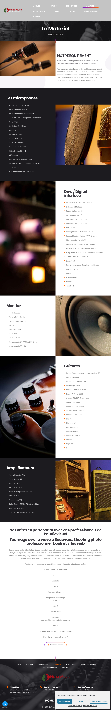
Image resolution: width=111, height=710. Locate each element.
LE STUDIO (42, 5)
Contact (51, 9)
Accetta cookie (64, 701)
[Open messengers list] (5, 703)
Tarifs (87, 5)
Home (50, 26)
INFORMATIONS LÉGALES (75, 706)
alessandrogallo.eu (53, 704)
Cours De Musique (37, 9)
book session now (55, 636)
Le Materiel (65, 5)
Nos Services (53, 5)
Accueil (33, 5)
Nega (81, 701)
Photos (95, 5)
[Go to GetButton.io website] (5, 708)
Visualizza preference (98, 701)
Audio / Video (77, 5)
